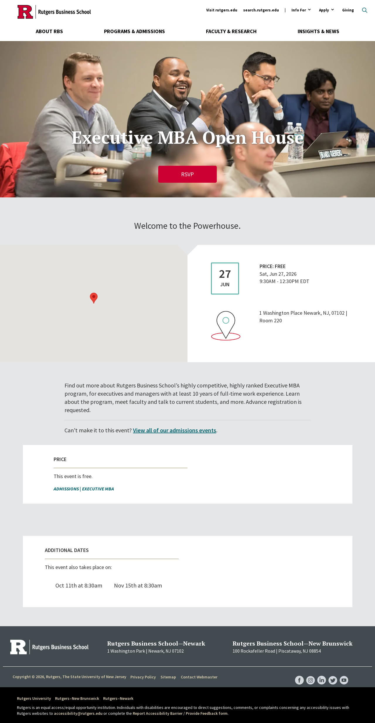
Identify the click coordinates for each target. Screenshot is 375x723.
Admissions (66, 489)
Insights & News (318, 31)
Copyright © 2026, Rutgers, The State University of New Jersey (69, 676)
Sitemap (168, 677)
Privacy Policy (143, 677)
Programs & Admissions (134, 31)
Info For (299, 10)
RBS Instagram (310, 674)
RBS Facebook (299, 674)
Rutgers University (34, 698)
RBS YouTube (344, 674)
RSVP (187, 174)
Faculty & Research (231, 31)
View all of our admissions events (174, 430)
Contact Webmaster (199, 677)
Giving (348, 10)
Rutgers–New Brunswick (77, 698)
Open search (364, 10)
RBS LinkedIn (321, 674)
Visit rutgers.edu (221, 10)
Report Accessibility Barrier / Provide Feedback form (180, 713)
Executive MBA (98, 489)
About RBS (49, 31)
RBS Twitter (332, 674)
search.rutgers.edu (261, 10)
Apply (324, 10)
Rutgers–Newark (118, 698)
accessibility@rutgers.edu (78, 713)
